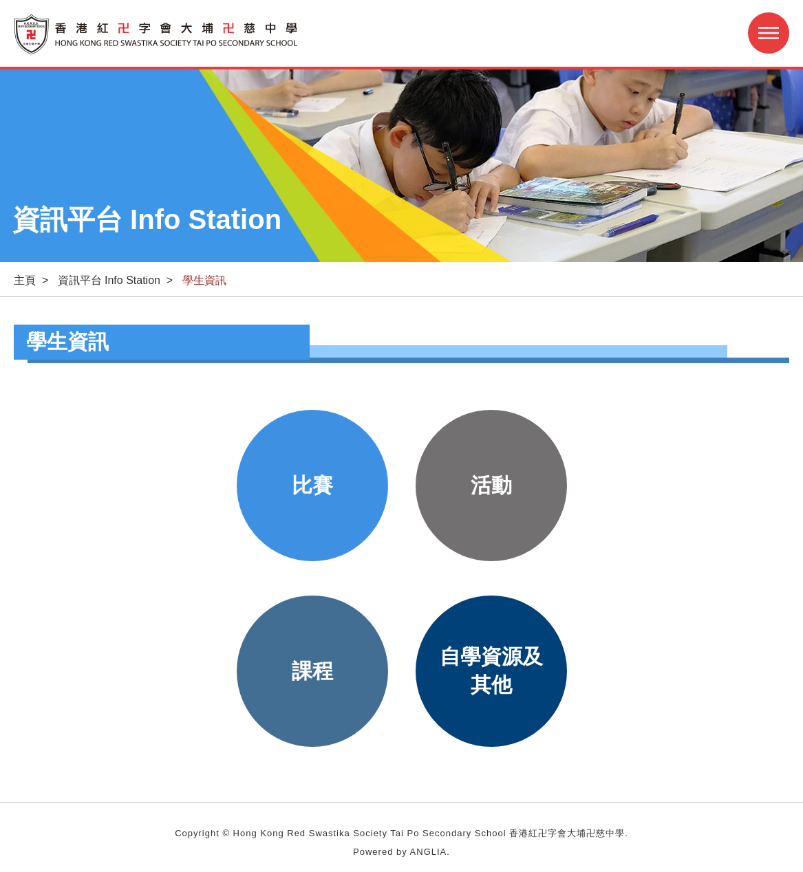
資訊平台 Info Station (109, 280)
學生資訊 (204, 280)
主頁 (25, 280)
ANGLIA (428, 852)
